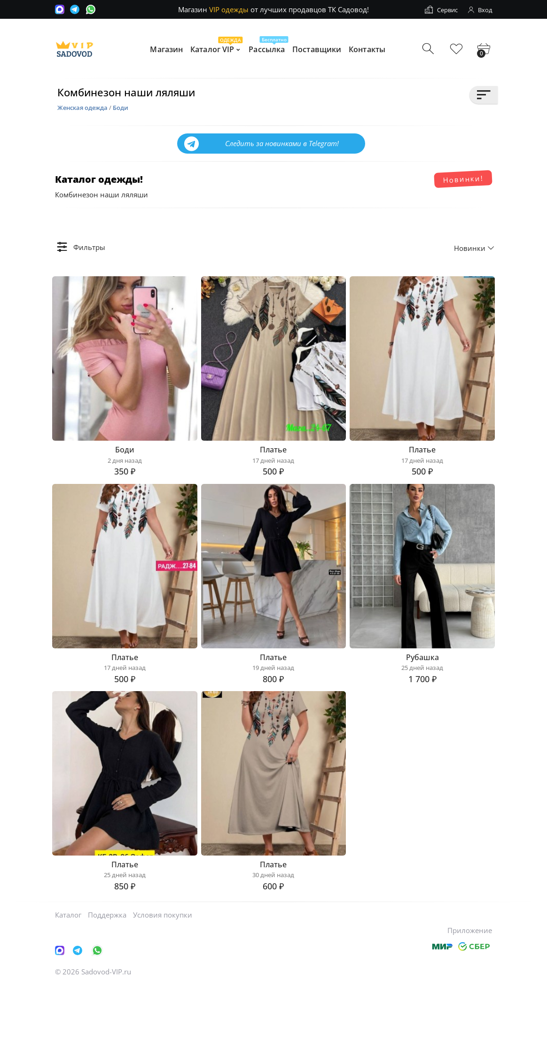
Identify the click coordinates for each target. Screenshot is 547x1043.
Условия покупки (162, 971)
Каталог (68, 971)
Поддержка (107, 971)
